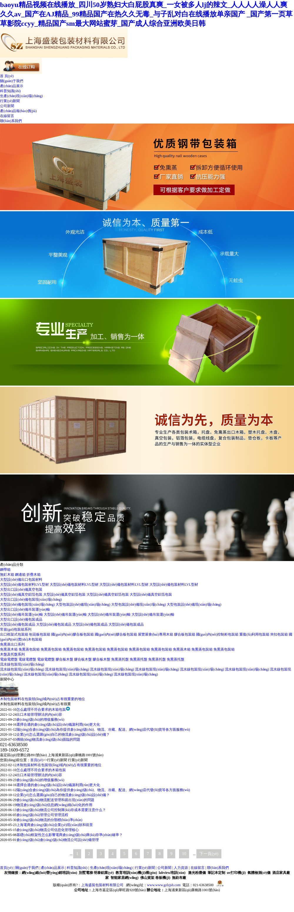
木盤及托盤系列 (12, 654)
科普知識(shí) (10, 91)
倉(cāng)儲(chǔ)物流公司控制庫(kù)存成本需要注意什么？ (61, 810)
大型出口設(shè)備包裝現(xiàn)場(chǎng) (31, 599)
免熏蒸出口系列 (12, 644)
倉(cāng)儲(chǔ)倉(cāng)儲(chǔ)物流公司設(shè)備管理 (57, 840)
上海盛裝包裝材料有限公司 (102, 885)
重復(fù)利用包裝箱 (254, 634)
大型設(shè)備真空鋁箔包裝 (21, 594)
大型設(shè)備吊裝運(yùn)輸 (22, 614)
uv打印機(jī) (236, 873)
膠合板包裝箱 (185, 634)
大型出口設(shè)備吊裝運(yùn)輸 (25, 609)
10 (184, 854)
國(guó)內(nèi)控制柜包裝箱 (218, 634)
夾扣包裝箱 (279, 634)
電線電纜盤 (9, 659)
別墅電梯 (86, 873)
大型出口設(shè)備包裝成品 (21, 619)
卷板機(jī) (162, 878)
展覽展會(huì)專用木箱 (156, 634)
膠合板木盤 (65, 659)
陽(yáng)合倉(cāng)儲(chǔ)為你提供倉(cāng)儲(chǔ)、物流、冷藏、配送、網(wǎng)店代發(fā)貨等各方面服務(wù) (103, 729)
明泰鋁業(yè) (103, 873)
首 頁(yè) (7, 76)
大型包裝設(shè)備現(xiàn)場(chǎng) (83, 604)
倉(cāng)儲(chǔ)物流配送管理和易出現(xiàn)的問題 (55, 800)
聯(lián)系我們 (11, 121)
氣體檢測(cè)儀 (259, 873)
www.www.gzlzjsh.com (164, 885)
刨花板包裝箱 (40, 634)
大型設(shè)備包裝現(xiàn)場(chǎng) (28, 604)
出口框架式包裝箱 (14, 634)
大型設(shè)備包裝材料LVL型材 (25, 584)
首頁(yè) (36, 760)
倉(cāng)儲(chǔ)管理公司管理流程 (42, 815)
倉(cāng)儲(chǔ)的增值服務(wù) (40, 719)
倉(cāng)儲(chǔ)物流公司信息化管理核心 (47, 830)
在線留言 (7, 116)
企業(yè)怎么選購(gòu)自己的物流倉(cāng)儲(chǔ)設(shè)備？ (63, 795)
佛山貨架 (147, 878)
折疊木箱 (33, 574)
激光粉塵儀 (197, 873)
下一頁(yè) (208, 854)
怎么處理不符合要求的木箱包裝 (41, 709)
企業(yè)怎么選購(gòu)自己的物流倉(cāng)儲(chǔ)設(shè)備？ (63, 734)
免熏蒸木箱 (9, 649)
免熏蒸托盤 (120, 659)
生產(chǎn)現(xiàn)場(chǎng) (21, 96)
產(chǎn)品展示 (11, 86)
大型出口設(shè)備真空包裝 (21, 589)
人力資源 (181, 868)
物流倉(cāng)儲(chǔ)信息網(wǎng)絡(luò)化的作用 (54, 805)
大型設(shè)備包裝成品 (18, 624)
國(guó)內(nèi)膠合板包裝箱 (73, 634)
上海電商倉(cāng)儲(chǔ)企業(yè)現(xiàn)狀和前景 (54, 825)
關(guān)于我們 (11, 81)
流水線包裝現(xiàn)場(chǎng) (22, 664)
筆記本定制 (216, 873)
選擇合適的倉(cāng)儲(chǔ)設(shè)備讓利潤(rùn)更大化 (58, 724)
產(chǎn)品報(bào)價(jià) (18, 111)
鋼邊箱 (20, 574)
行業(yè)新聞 (10, 101)
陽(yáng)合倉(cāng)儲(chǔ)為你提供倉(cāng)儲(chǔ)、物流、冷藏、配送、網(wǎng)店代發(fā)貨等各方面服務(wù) (103, 790)
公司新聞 (7, 106)
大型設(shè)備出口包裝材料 (21, 579)
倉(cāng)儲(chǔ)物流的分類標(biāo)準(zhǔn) (49, 820)
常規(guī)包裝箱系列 (15, 629)
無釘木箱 (7, 574)
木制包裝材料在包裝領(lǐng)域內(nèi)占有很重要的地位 (42, 699)
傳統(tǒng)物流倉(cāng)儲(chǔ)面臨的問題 (48, 739)
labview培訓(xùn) (172, 873)
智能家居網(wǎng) (124, 878)
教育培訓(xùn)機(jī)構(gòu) (136, 873)
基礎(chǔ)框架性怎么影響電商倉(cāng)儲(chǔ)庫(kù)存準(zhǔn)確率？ (69, 835)
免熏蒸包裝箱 (30, 649)
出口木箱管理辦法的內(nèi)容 (39, 714)
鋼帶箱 (5, 570)
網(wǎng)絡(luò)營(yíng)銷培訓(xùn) (49, 873)
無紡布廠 (179, 878)
